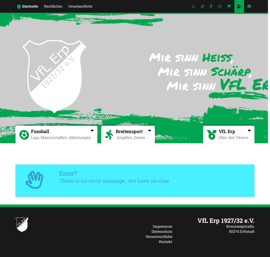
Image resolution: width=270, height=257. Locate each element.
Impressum (162, 226)
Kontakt (165, 241)
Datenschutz (162, 231)
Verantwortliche (158, 236)
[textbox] (217, 220)
